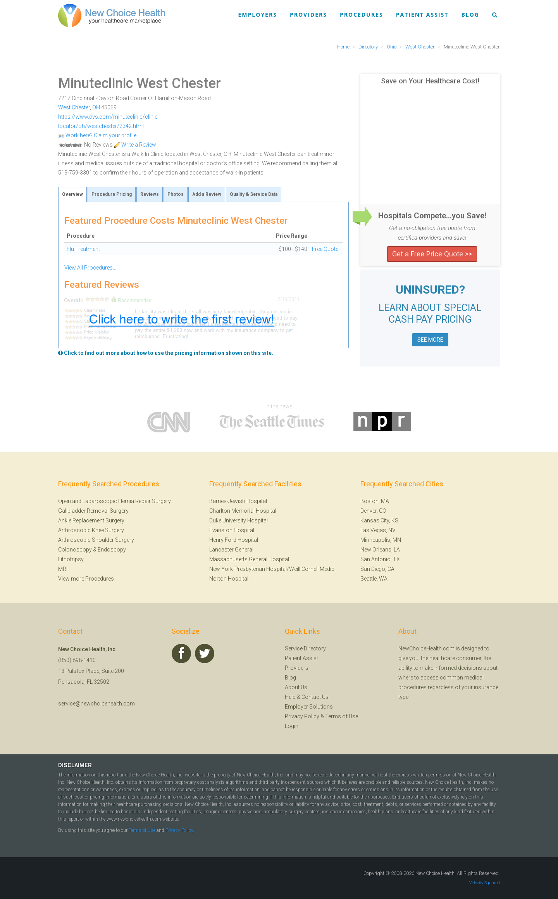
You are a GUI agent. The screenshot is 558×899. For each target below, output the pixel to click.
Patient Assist (422, 14)
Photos (175, 194)
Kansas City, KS (379, 520)
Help (290, 697)
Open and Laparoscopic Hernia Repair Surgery (114, 501)
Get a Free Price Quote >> (432, 254)
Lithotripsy (71, 559)
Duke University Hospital (238, 520)
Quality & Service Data (253, 194)
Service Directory (305, 648)
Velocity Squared (484, 882)
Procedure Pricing (111, 194)
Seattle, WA (374, 579)
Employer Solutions (309, 707)
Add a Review (206, 194)
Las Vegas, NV (378, 530)
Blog (470, 14)
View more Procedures (86, 579)
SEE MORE (430, 340)
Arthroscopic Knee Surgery (91, 530)
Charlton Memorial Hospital (242, 511)
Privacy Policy (302, 716)
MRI (62, 569)
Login (291, 726)
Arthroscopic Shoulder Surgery (96, 540)
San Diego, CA (377, 569)
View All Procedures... (90, 268)
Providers (308, 14)
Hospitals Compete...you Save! (432, 215)
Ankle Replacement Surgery (91, 520)
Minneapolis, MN (380, 540)
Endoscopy (112, 549)
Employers (257, 14)
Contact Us (315, 697)
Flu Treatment (83, 249)
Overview (72, 194)
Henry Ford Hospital (233, 540)
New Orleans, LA (380, 549)
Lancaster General (231, 549)
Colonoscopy (75, 549)
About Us (296, 687)
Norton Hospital (228, 579)
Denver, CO (373, 511)
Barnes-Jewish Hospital (238, 501)
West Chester (74, 107)
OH (96, 107)
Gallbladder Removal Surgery (93, 511)
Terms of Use (341, 716)
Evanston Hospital (231, 530)
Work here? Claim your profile (97, 135)
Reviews (149, 194)
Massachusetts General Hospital (249, 559)
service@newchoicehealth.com (96, 703)
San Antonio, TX (380, 559)
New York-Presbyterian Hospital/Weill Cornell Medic (271, 569)
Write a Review (135, 145)
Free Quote (325, 249)
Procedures (361, 14)
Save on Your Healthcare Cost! (430, 81)
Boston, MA (374, 501)
